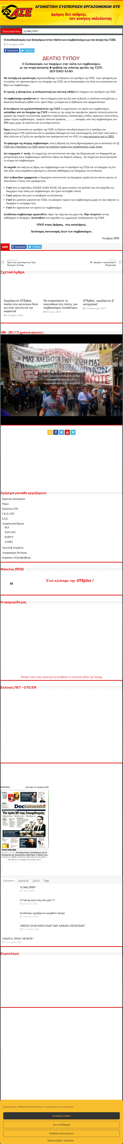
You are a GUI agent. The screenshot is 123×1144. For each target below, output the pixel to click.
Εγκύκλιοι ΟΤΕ (10, 532)
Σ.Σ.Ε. (5, 542)
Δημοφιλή (23, 904)
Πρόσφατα (8, 904)
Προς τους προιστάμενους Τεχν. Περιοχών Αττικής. (23, 286)
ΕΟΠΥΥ (9, 560)
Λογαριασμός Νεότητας (14, 576)
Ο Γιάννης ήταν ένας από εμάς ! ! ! (37, 923)
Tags (46, 904)
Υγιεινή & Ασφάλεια (12, 571)
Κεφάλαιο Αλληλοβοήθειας (16, 581)
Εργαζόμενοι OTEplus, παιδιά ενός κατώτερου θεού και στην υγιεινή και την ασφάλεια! (21, 330)
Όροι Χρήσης (68, 1140)
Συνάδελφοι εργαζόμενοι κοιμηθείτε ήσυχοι (42, 936)
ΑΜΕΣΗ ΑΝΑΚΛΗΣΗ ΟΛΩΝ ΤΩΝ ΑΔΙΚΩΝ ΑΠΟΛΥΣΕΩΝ (52, 949)
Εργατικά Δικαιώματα (13, 522)
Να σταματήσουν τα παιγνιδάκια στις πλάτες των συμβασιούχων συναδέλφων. (60, 328)
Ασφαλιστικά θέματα (13, 547)
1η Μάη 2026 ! (31, 31)
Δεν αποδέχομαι (61, 1124)
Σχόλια (36, 904)
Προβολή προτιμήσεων (61, 1133)
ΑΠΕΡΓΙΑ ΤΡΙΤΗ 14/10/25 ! (35, 962)
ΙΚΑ (7, 551)
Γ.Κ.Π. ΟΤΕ (8, 537)
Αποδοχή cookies (61, 1115)
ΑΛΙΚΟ (9, 565)
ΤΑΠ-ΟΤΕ (10, 556)
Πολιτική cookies (54, 1140)
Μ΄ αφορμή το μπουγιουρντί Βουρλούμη (99, 286)
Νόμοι (5, 527)
